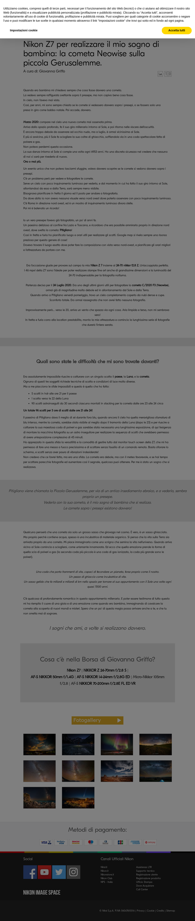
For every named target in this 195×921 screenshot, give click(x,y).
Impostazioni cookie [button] (24, 30)
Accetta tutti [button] (176, 30)
